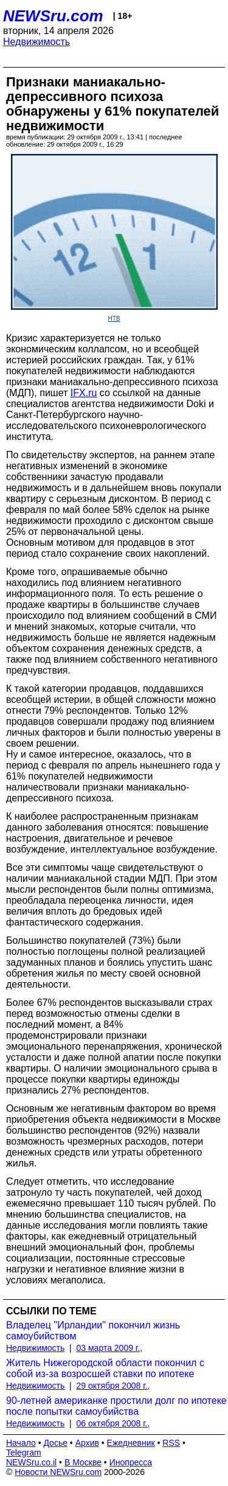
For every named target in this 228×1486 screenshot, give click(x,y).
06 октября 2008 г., (113, 1423)
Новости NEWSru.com (58, 1472)
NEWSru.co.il (31, 1462)
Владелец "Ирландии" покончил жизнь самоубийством (93, 1330)
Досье (55, 1443)
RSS (171, 1443)
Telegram (23, 1452)
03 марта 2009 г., (110, 1348)
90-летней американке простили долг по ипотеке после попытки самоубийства (116, 1406)
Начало (21, 1443)
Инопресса (131, 1462)
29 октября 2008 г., (113, 1385)
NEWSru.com (53, 16)
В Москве (83, 1462)
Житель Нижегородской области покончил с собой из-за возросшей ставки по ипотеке (105, 1368)
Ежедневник (131, 1443)
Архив (87, 1443)
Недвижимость (36, 42)
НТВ (114, 318)
